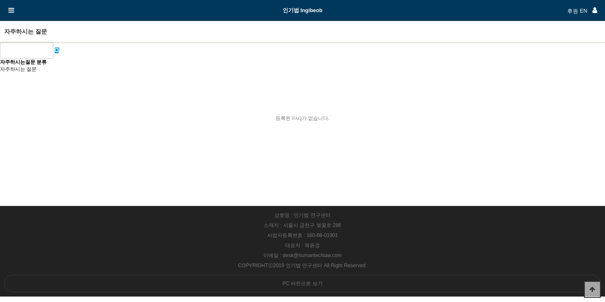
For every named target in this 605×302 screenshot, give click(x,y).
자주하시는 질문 (18, 69)
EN (583, 11)
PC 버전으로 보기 (302, 283)
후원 (572, 11)
